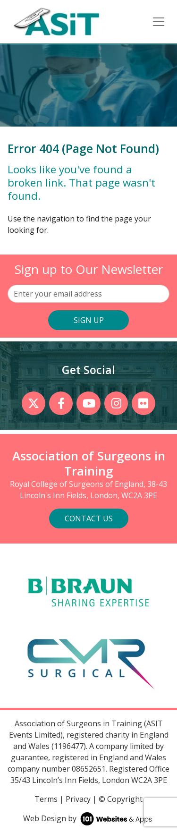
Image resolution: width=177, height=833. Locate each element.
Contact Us (89, 518)
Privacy (78, 799)
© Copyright (121, 799)
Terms (46, 799)
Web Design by (88, 818)
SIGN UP (89, 320)
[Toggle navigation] (158, 22)
